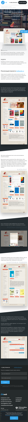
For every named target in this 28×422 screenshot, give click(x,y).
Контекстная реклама (6, 401)
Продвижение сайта (6, 399)
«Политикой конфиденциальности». (19, 386)
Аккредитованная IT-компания (21, 409)
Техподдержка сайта (6, 403)
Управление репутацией (7, 405)
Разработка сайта (5, 397)
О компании (19, 397)
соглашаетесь (7, 415)
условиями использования (15, 415)
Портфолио (19, 399)
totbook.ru (14, 19)
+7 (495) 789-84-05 (13, 2)
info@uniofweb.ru (18, 367)
